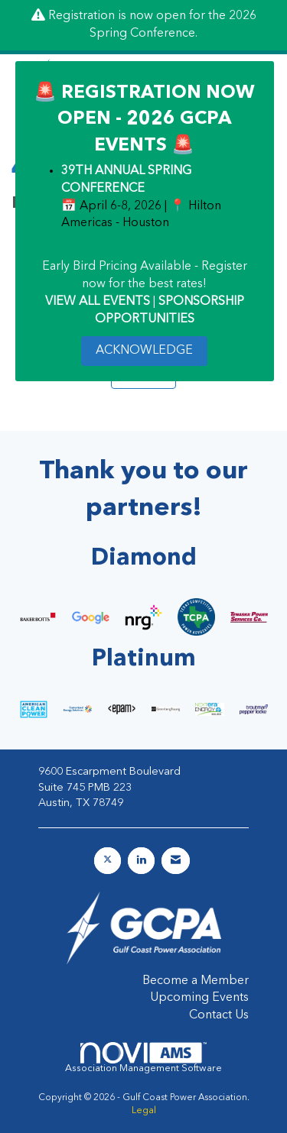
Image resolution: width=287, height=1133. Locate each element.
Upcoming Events (199, 998)
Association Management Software (143, 1057)
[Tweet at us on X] (107, 860)
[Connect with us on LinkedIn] (141, 860)
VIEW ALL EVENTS (97, 302)
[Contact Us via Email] (175, 860)
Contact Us (219, 1015)
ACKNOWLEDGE (144, 351)
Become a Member (195, 981)
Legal (144, 1110)
